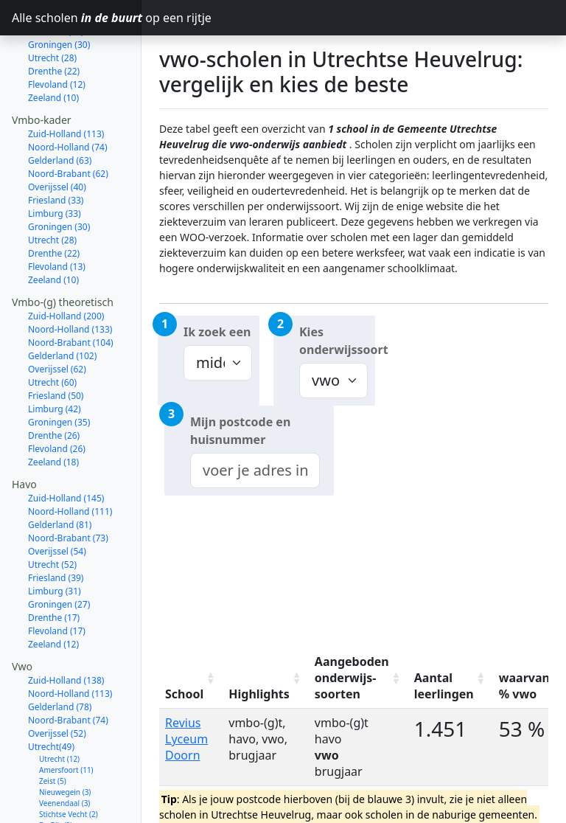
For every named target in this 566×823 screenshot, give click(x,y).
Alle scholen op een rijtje (77, 18)
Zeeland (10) (53, 45)
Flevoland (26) (56, 396)
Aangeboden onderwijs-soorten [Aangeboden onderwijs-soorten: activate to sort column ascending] (352, 677)
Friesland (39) (55, 525)
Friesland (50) (55, 343)
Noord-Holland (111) (70, 459)
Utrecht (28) (52, 187)
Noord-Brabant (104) (70, 290)
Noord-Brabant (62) (68, 121)
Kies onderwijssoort (337, 341)
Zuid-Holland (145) (66, 446)
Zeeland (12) (53, 592)
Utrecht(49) (51, 694)
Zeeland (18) (53, 409)
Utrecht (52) (52, 512)
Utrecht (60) (52, 330)
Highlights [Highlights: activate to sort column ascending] (259, 694)
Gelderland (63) (59, 108)
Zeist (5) (52, 728)
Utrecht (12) (59, 706)
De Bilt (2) (55, 773)
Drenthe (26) (54, 383)
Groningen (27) (59, 552)
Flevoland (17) (56, 578)
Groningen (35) (59, 370)
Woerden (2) (60, 784)
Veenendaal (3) (64, 751)
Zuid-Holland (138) (66, 628)
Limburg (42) (54, 356)
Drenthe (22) (54, 201)
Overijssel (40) (57, 134)
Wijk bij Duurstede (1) (76, 806)
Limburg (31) (54, 538)
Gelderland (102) (62, 303)
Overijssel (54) (57, 499)
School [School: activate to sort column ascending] (184, 694)
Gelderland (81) (59, 472)
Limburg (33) (54, 161)
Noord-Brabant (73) (68, 485)
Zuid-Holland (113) (66, 81)
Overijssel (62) (57, 316)
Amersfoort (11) (66, 717)
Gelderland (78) (59, 654)
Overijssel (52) (57, 681)
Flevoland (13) (56, 214)
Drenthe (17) (54, 565)
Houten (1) (57, 795)
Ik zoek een (217, 332)
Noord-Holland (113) (70, 641)
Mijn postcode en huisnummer (240, 431)
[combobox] (255, 470)
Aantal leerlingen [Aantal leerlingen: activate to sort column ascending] (444, 686)
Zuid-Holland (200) (66, 263)
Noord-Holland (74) (68, 94)
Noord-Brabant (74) (68, 667)
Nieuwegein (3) (65, 740)
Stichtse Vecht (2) (68, 762)
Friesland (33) (55, 148)
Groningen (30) (59, 174)
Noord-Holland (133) (70, 277)
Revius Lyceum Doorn (186, 739)
